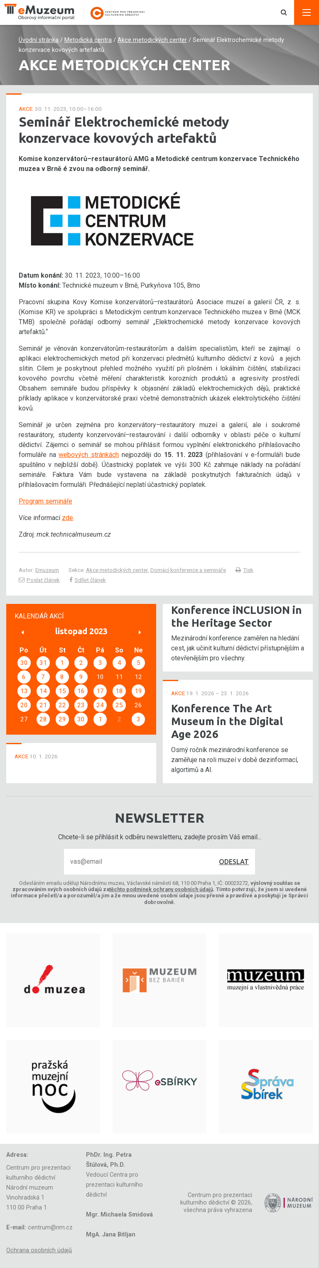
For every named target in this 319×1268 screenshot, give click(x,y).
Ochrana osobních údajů (39, 1250)
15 (62, 691)
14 (43, 691)
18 (119, 691)
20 (24, 705)
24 (100, 705)
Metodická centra (88, 40)
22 (62, 705)
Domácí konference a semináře (188, 570)
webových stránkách (89, 455)
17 (100, 691)
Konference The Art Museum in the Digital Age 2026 (227, 721)
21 (43, 705)
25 (119, 705)
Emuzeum (47, 570)
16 (81, 691)
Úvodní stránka (39, 40)
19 (138, 691)
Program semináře (45, 501)
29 (62, 719)
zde (67, 518)
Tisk (244, 570)
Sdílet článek (87, 580)
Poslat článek (39, 580)
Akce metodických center (152, 40)
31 (43, 663)
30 (24, 663)
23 (81, 705)
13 (24, 691)
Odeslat (234, 861)
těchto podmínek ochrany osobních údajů (161, 889)
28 (43, 719)
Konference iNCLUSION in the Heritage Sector (236, 616)
